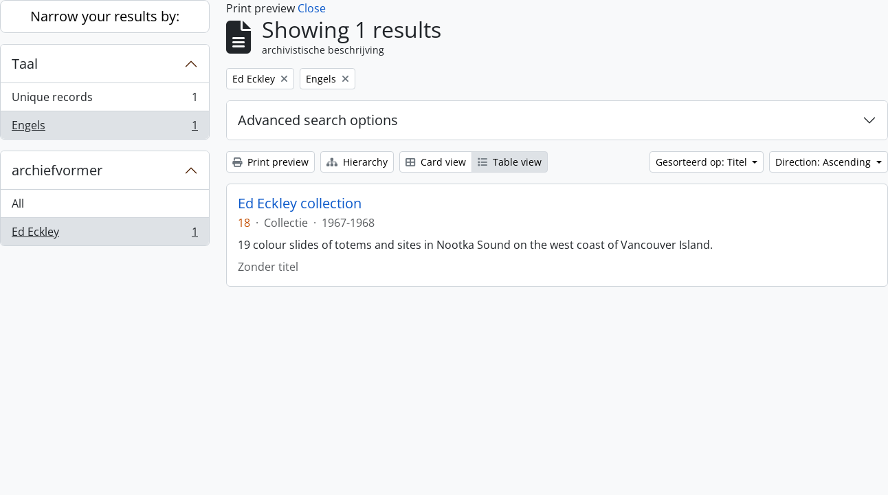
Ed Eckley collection (300, 203)
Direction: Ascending (824, 161)
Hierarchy (357, 161)
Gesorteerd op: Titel (703, 161)
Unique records (104, 100)
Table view (510, 161)
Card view (436, 161)
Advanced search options (318, 120)
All (18, 203)
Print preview (270, 161)
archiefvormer (57, 170)
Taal (25, 63)
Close (312, 8)
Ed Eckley (104, 234)
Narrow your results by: (104, 16)
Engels (104, 128)
